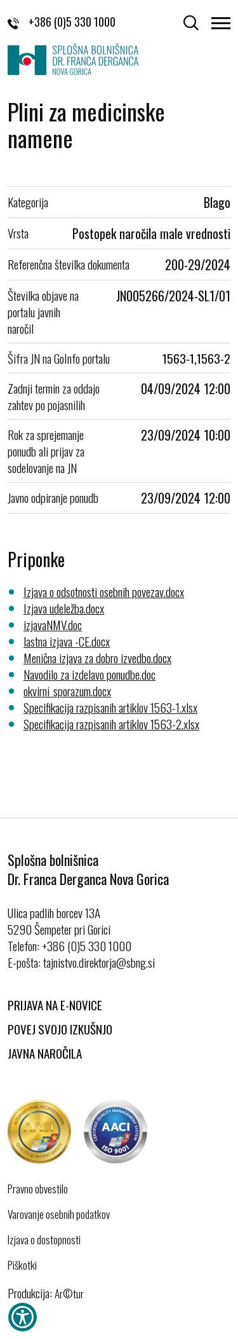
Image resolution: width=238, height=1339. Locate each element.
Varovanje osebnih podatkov (59, 1214)
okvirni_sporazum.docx (67, 690)
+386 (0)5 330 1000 (62, 21)
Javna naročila (45, 1053)
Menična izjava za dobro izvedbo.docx (97, 657)
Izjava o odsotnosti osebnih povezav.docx (103, 591)
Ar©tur (69, 1293)
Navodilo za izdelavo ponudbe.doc (89, 674)
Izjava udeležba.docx (63, 608)
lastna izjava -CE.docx (66, 641)
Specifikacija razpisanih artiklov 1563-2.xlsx (111, 723)
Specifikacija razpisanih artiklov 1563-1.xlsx (110, 707)
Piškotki (22, 1265)
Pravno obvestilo (38, 1189)
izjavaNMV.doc (52, 624)
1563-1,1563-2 (196, 358)
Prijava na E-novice (55, 1004)
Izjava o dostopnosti (44, 1239)
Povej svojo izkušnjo (60, 1029)
